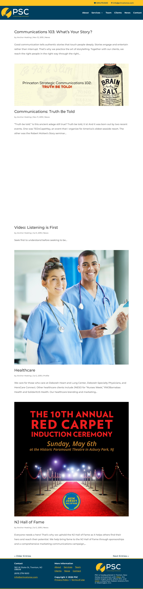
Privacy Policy (62, 580)
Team (108, 13)
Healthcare (24, 370)
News (127, 13)
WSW (97, 581)
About (85, 13)
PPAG (118, 577)
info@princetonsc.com (123, 3)
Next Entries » (121, 556)
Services (95, 13)
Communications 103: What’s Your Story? (53, 32)
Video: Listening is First (36, 227)
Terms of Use (78, 580)
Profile (46, 376)
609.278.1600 (102, 3)
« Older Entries (22, 556)
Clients (118, 13)
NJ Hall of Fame (29, 522)
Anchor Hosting (24, 37)
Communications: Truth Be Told (44, 111)
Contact (137, 13)
